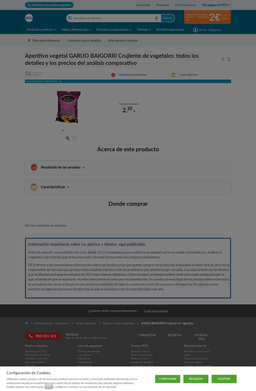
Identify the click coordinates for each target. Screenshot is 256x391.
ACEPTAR (224, 378)
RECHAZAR (196, 378)
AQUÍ (48, 386)
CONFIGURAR (167, 378)
